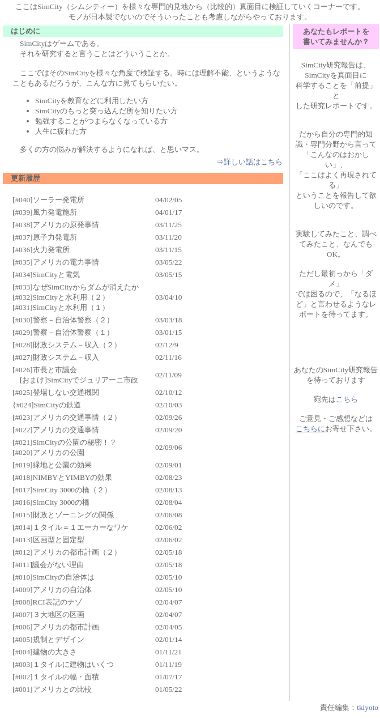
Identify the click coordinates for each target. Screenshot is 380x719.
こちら (347, 399)
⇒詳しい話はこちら (249, 162)
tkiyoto (367, 707)
